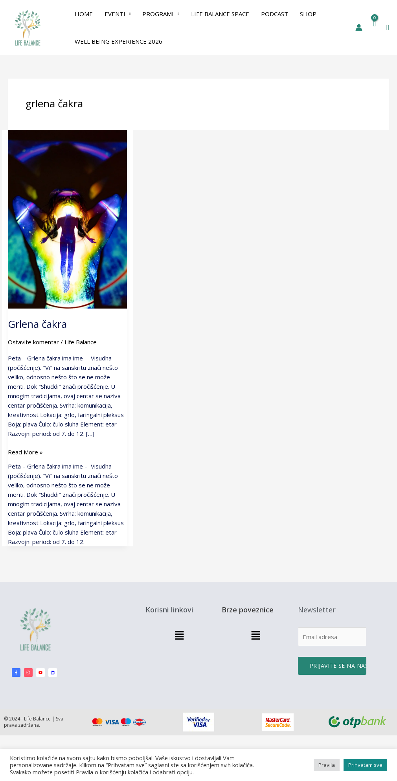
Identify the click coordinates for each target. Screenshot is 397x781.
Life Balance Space (220, 14)
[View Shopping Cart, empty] (374, 27)
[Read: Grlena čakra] (67, 218)
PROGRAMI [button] (158, 14)
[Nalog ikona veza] (358, 27)
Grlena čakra (37, 324)
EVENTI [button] (115, 14)
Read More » (25, 451)
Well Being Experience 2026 (118, 41)
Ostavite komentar (33, 342)
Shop (308, 14)
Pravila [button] (326, 764)
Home (84, 14)
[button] (387, 27)
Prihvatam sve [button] (365, 764)
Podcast (274, 14)
